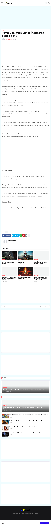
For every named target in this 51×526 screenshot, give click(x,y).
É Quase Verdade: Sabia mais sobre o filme (24, 261)
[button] (2, 3)
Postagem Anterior (7, 306)
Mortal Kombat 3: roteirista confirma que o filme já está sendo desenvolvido (40, 278)
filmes (10, 29)
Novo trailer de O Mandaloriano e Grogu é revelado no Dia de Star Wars (9, 262)
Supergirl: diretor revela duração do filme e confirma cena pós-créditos (40, 262)
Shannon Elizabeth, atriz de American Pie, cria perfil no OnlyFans (24, 426)
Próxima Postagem (44, 306)
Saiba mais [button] (4, 523)
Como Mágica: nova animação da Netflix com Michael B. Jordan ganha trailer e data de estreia (28, 415)
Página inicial (5, 29)
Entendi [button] (44, 523)
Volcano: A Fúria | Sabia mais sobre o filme (24, 278)
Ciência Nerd (12, 240)
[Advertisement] (25, 17)
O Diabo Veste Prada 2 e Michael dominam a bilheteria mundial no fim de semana (9, 278)
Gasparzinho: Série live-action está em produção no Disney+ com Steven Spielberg (28, 432)
